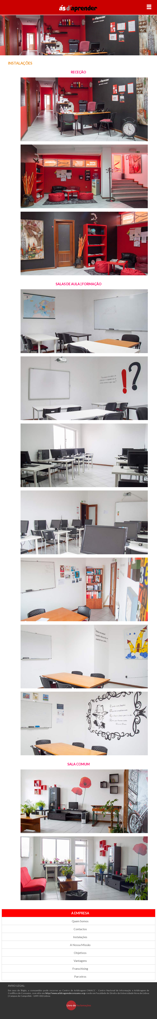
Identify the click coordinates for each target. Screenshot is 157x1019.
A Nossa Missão (80, 945)
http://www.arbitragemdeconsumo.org (65, 993)
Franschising (80, 968)
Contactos (80, 929)
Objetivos (80, 952)
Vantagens (80, 960)
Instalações (80, 937)
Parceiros (80, 976)
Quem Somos (80, 921)
